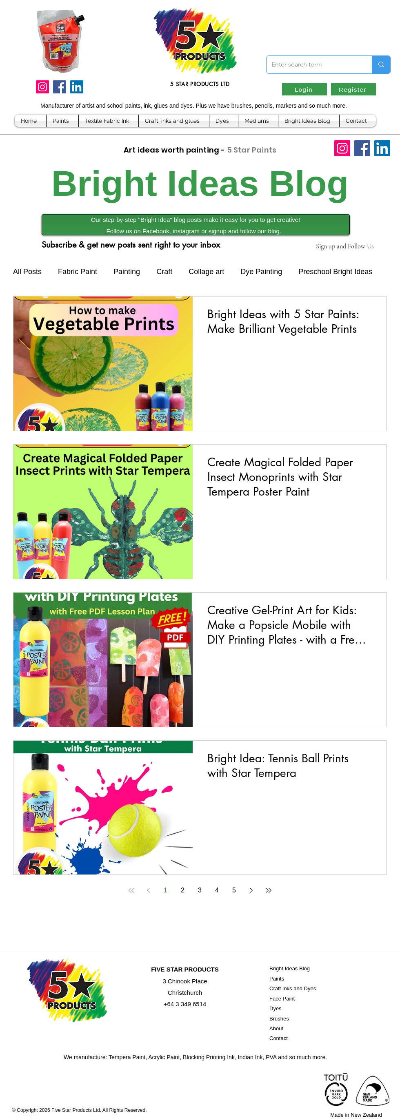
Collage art (206, 272)
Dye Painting (261, 272)
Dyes (275, 1008)
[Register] (353, 89)
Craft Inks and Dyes (292, 988)
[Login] (304, 89)
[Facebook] (59, 86)
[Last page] (268, 890)
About (276, 1028)
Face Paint (282, 999)
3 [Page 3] (200, 890)
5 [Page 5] (234, 890)
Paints (276, 979)
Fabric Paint (77, 272)
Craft (164, 272)
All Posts (27, 272)
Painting (126, 272)
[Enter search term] (313, 64)
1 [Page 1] (165, 890)
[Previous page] (148, 890)
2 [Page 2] (182, 890)
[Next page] (251, 890)
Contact (278, 1038)
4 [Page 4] (217, 890)
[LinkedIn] (76, 86)
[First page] (131, 890)
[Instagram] (42, 86)
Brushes (279, 1019)
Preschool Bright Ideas (335, 272)
